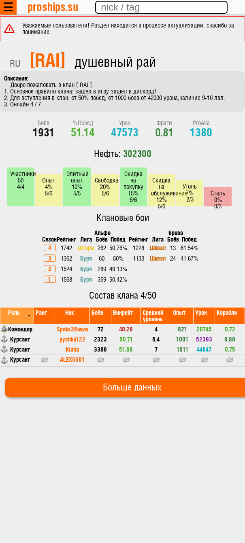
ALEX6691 (72, 359)
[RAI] (47, 59)
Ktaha (72, 349)
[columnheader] (17, 315)
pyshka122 (72, 339)
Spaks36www (72, 329)
